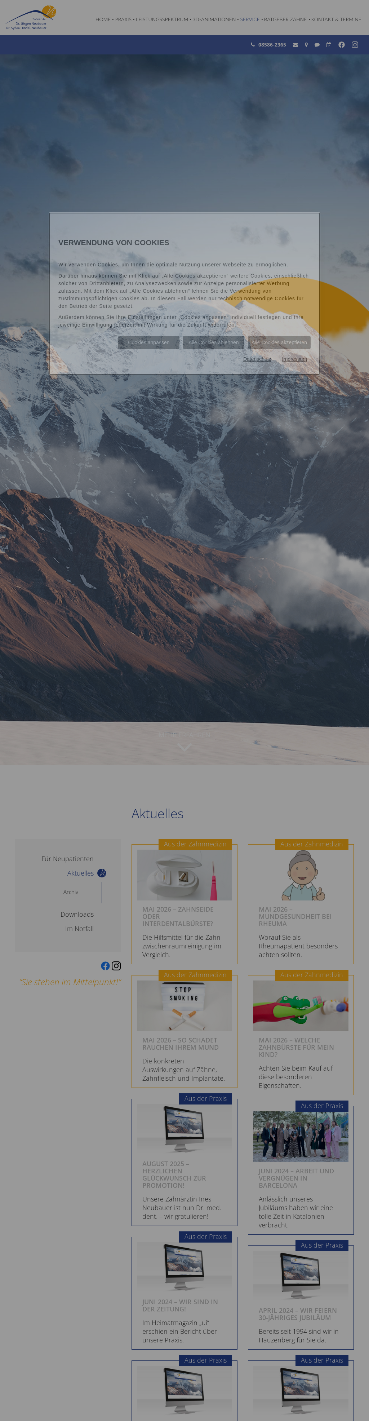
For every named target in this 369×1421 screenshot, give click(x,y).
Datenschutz (257, 359)
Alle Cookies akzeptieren (279, 342)
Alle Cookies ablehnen (213, 342)
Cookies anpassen (148, 342)
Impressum (294, 359)
